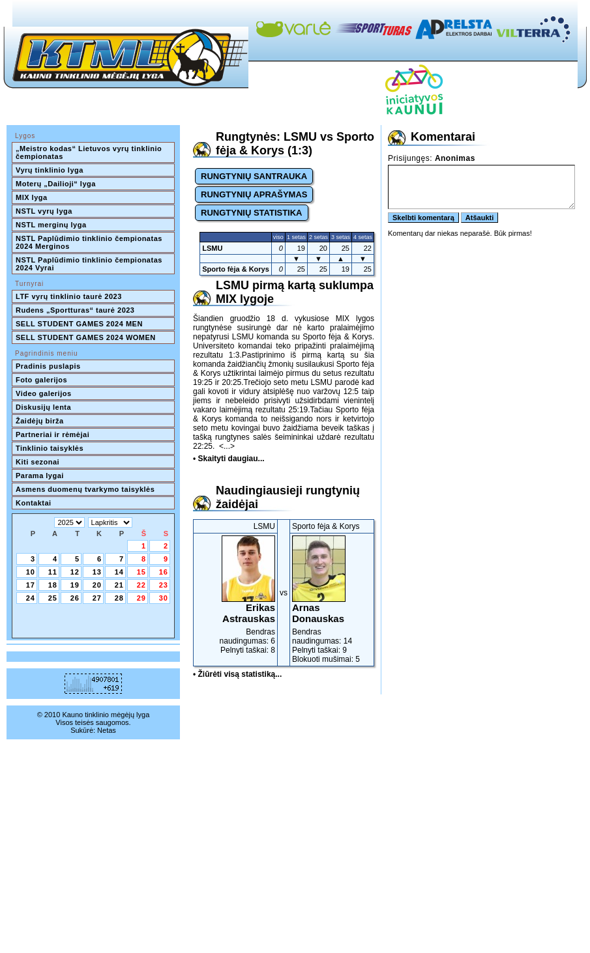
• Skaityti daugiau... (229, 458)
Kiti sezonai (37, 462)
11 (52, 572)
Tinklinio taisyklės (49, 448)
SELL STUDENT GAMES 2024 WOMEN (86, 337)
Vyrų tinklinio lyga (49, 170)
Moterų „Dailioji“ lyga (56, 184)
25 (52, 598)
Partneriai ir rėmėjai (52, 434)
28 (119, 598)
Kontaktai (34, 503)
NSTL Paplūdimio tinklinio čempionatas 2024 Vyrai (90, 264)
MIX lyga (32, 197)
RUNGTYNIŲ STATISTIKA (251, 213)
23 (163, 585)
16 (163, 572)
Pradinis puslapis (48, 366)
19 (75, 585)
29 (141, 598)
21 (119, 585)
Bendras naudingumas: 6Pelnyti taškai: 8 (235, 595)
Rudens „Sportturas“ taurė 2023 (75, 310)
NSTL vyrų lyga (44, 211)
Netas (106, 730)
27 (97, 598)
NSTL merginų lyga (51, 225)
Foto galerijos (41, 380)
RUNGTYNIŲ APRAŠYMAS (254, 194)
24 (30, 598)
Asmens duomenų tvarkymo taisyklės (85, 489)
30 (163, 598)
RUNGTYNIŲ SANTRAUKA (254, 176)
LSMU (212, 248)
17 (30, 585)
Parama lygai (40, 475)
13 (97, 572)
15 (141, 572)
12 (75, 572)
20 (97, 585)
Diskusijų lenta (43, 407)
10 (30, 572)
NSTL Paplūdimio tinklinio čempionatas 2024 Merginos (90, 242)
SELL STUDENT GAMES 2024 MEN (79, 324)
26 (75, 598)
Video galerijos (44, 393)
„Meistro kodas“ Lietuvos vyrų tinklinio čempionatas (90, 152)
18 (52, 585)
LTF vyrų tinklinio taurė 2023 (69, 296)
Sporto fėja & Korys (235, 269)
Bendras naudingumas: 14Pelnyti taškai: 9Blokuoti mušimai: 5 (332, 599)
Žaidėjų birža (40, 421)
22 (141, 585)
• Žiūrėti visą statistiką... (237, 674)
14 (119, 572)
